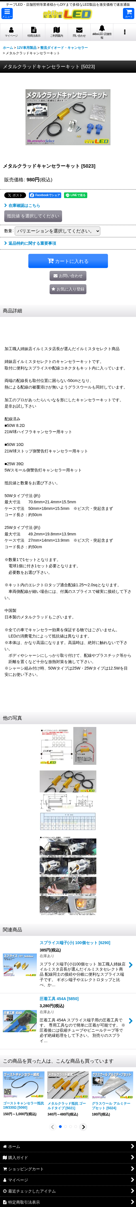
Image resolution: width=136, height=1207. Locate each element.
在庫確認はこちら (22, 205)
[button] (7, 13)
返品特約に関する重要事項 (30, 243)
